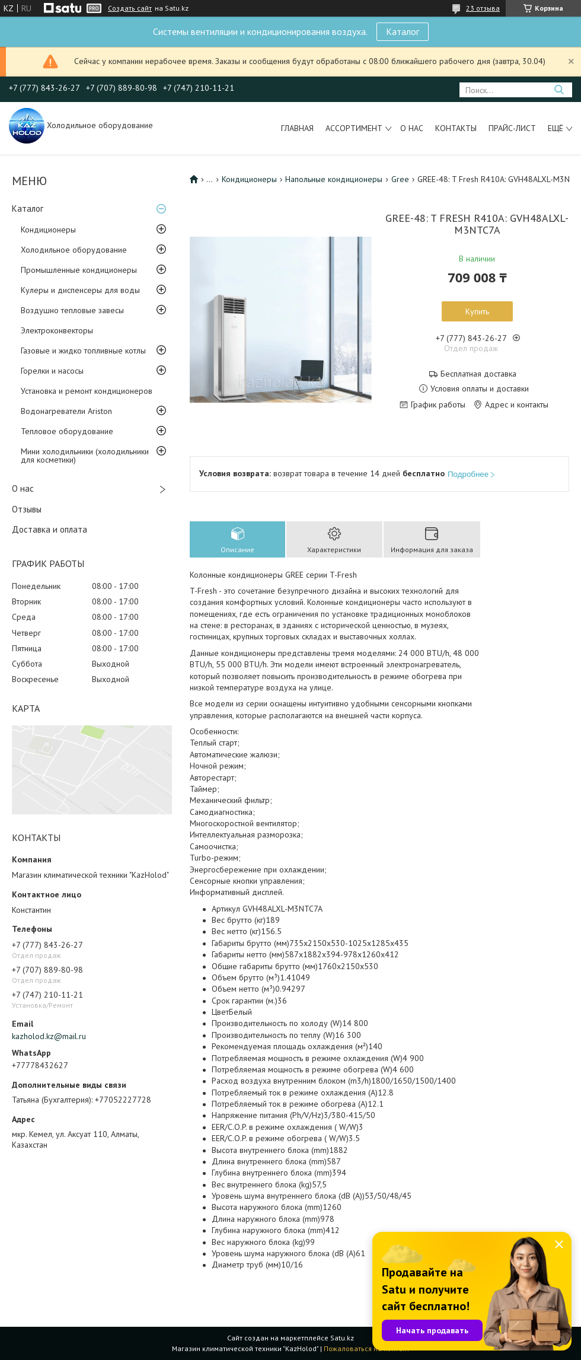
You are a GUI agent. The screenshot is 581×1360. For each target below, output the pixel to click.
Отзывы (27, 509)
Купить (477, 311)
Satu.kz (342, 1337)
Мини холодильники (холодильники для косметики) (85, 455)
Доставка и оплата (49, 529)
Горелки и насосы (52, 370)
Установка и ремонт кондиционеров (86, 391)
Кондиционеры (48, 229)
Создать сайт (130, 8)
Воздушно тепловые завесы (72, 310)
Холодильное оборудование (74, 249)
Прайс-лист (512, 128)
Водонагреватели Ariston (66, 411)
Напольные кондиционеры (333, 179)
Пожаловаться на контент (367, 1348)
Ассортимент (353, 128)
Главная (297, 128)
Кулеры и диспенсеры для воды (80, 290)
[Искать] (558, 89)
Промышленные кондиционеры (79, 270)
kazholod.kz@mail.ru (49, 1036)
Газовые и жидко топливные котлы (83, 350)
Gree (400, 179)
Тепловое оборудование (67, 431)
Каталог (402, 31)
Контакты (456, 128)
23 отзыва (483, 8)
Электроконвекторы (57, 330)
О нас (411, 128)
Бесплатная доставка (478, 374)
